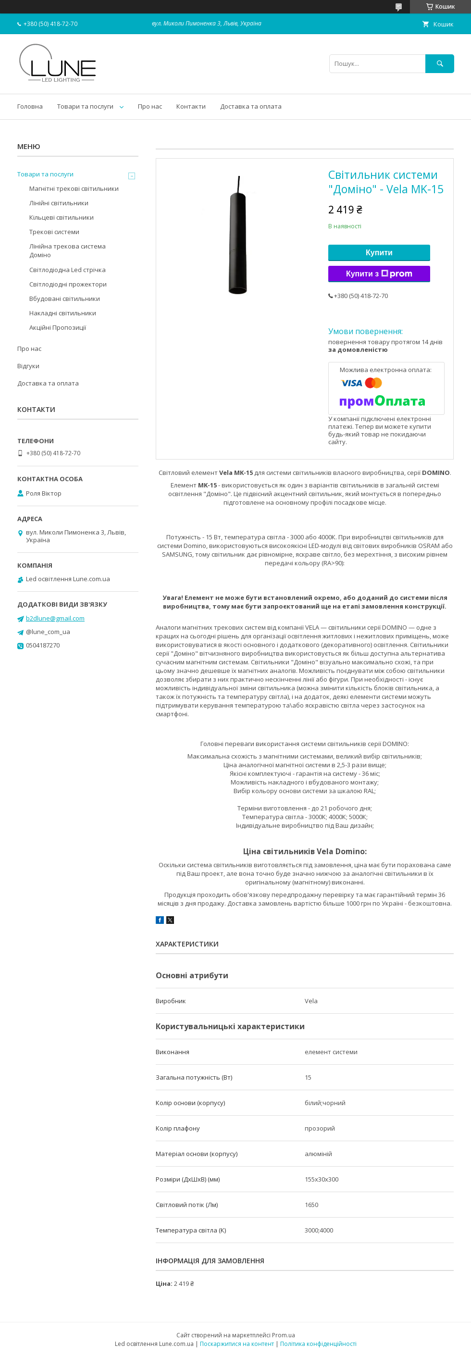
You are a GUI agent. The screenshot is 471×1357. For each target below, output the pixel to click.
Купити (379, 253)
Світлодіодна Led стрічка (67, 269)
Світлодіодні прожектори (68, 284)
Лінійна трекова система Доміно (67, 250)
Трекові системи (54, 231)
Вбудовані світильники (64, 298)
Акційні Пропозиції (57, 327)
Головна (30, 106)
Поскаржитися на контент (237, 1344)
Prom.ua (283, 1335)
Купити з (379, 274)
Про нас (150, 106)
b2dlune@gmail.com (55, 618)
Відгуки (28, 365)
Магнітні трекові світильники (74, 188)
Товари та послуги (85, 106)
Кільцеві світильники (61, 217)
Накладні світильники (62, 313)
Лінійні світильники (58, 203)
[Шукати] (439, 63)
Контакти (191, 106)
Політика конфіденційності (318, 1344)
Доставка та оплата (251, 106)
